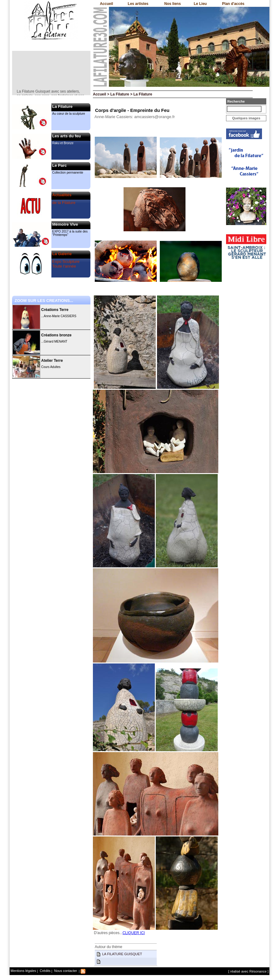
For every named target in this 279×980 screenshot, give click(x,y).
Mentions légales (23, 971)
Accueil (106, 4)
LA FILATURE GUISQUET (122, 954)
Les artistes (138, 4)
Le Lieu (200, 4)
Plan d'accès (233, 4)
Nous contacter (65, 971)
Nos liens (172, 4)
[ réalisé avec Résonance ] (248, 971)
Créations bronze (56, 335)
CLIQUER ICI (134, 933)
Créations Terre (54, 310)
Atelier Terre (52, 360)
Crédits (44, 971)
